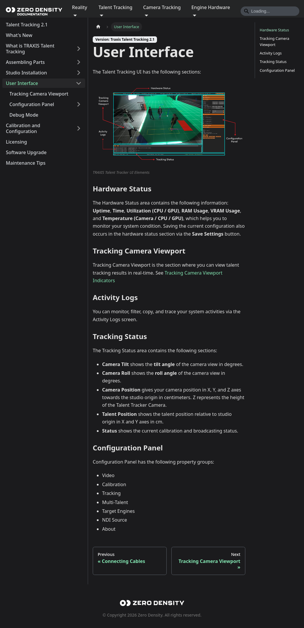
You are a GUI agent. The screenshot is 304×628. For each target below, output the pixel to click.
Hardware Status (274, 30)
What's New (19, 35)
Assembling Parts (25, 62)
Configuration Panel (31, 104)
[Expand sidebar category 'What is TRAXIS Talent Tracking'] (78, 48)
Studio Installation (26, 72)
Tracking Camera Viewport (38, 94)
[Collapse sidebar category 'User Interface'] (78, 83)
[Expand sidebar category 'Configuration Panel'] (78, 104)
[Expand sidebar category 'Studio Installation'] (78, 72)
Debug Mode (23, 115)
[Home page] (98, 26)
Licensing (16, 142)
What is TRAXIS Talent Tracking (30, 48)
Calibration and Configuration (23, 128)
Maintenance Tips (25, 163)
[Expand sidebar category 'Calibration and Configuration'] (78, 128)
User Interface (22, 83)
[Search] (270, 11)
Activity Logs (271, 53)
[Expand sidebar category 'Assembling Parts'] (78, 62)
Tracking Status (273, 61)
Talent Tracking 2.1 (27, 24)
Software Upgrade (26, 152)
